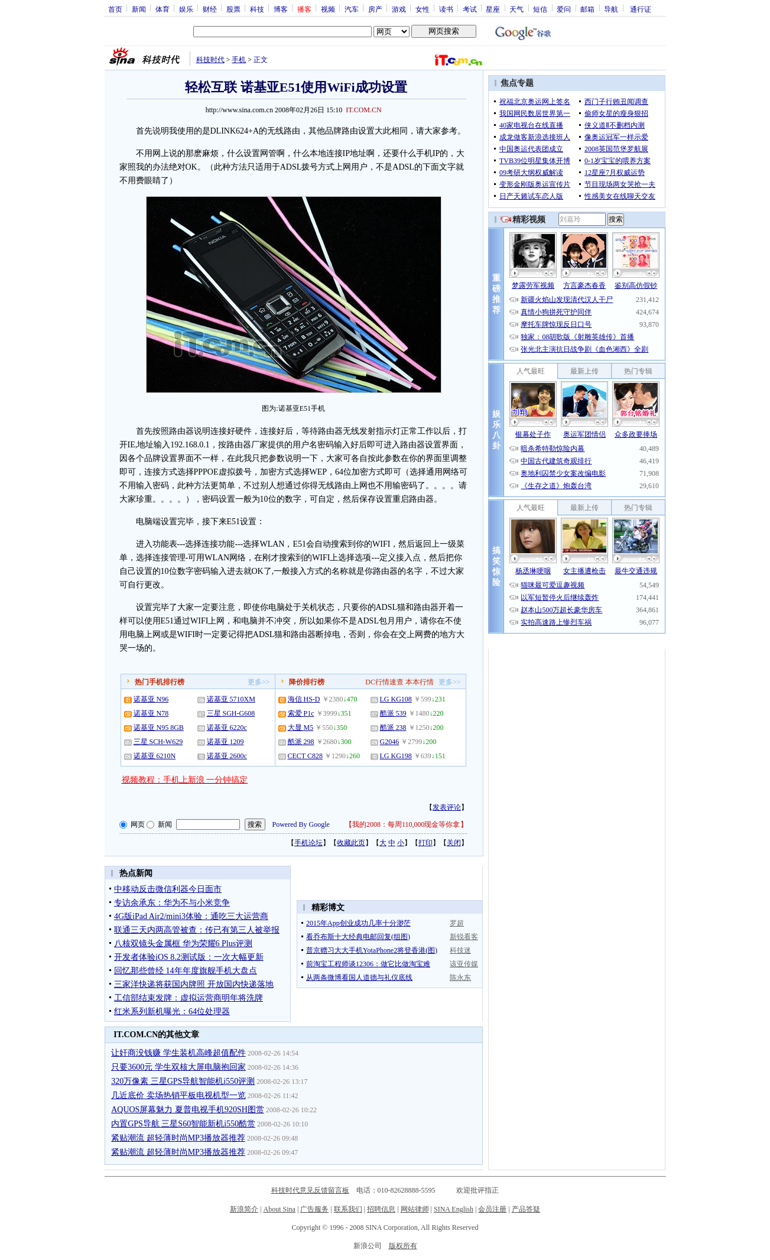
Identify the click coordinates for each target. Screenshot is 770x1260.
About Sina (279, 1209)
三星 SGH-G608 (231, 713)
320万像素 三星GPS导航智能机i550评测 (183, 1081)
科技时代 (210, 60)
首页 (115, 8)
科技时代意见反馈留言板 (310, 1190)
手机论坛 (308, 843)
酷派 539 (393, 713)
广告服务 (314, 1209)
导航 (611, 8)
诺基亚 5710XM (231, 699)
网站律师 (415, 1209)
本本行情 (419, 682)
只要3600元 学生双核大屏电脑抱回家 (178, 1067)
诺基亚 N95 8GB (159, 727)
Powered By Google (301, 824)
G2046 (389, 742)
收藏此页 (351, 843)
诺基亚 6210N (155, 756)
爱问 (564, 8)
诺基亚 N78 (151, 713)
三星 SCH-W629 (158, 742)
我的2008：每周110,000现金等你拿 (406, 824)
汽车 (352, 8)
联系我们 (348, 1209)
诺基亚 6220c (227, 727)
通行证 (640, 8)
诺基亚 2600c (227, 756)
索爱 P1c (301, 713)
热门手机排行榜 (159, 682)
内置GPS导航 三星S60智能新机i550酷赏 (183, 1123)
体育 (162, 8)
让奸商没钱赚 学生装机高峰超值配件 (178, 1052)
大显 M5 (301, 727)
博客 (281, 8)
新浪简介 (244, 1209)
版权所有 (403, 1246)
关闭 (454, 843)
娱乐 (186, 8)
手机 (239, 60)
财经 (210, 8)
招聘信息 (381, 1209)
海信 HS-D (304, 699)
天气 (516, 8)
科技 (257, 8)
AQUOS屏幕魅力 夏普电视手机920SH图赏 (187, 1109)
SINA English (453, 1209)
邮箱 (587, 8)
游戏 (399, 8)
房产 (375, 8)
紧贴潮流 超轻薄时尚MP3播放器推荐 (178, 1138)
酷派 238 (393, 727)
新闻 (139, 8)
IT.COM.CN (363, 110)
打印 (425, 843)
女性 (422, 8)
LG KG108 (396, 699)
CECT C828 (305, 756)
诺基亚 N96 (151, 699)
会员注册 (492, 1209)
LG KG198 (396, 756)
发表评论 (447, 807)
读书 (446, 8)
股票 (233, 8)
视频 (328, 8)
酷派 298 (301, 742)
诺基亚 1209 (225, 742)
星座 (493, 8)
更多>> (259, 682)
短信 (540, 8)
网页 (138, 824)
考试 (470, 8)
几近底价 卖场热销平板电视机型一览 (178, 1095)
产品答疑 (526, 1209)
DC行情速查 (384, 682)
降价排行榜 (306, 682)
